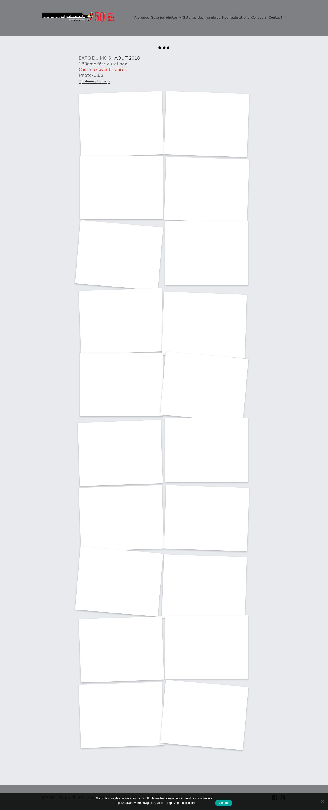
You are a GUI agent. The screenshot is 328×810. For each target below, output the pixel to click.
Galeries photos (164, 17)
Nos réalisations (235, 17)
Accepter (224, 803)
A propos (141, 17)
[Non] (322, 801)
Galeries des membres (201, 17)
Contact (275, 17)
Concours (259, 17)
